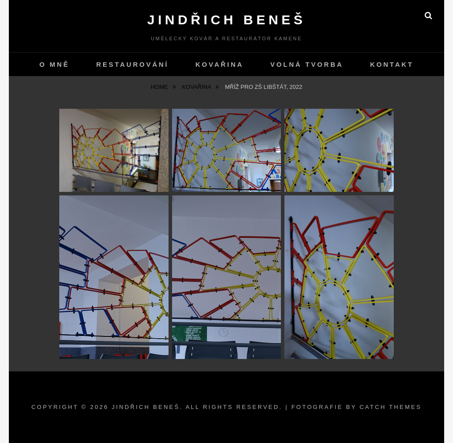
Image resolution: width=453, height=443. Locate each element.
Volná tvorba (306, 64)
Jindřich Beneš (226, 19)
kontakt (392, 64)
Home (160, 87)
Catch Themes (391, 407)
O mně (54, 64)
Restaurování (132, 64)
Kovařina (220, 64)
